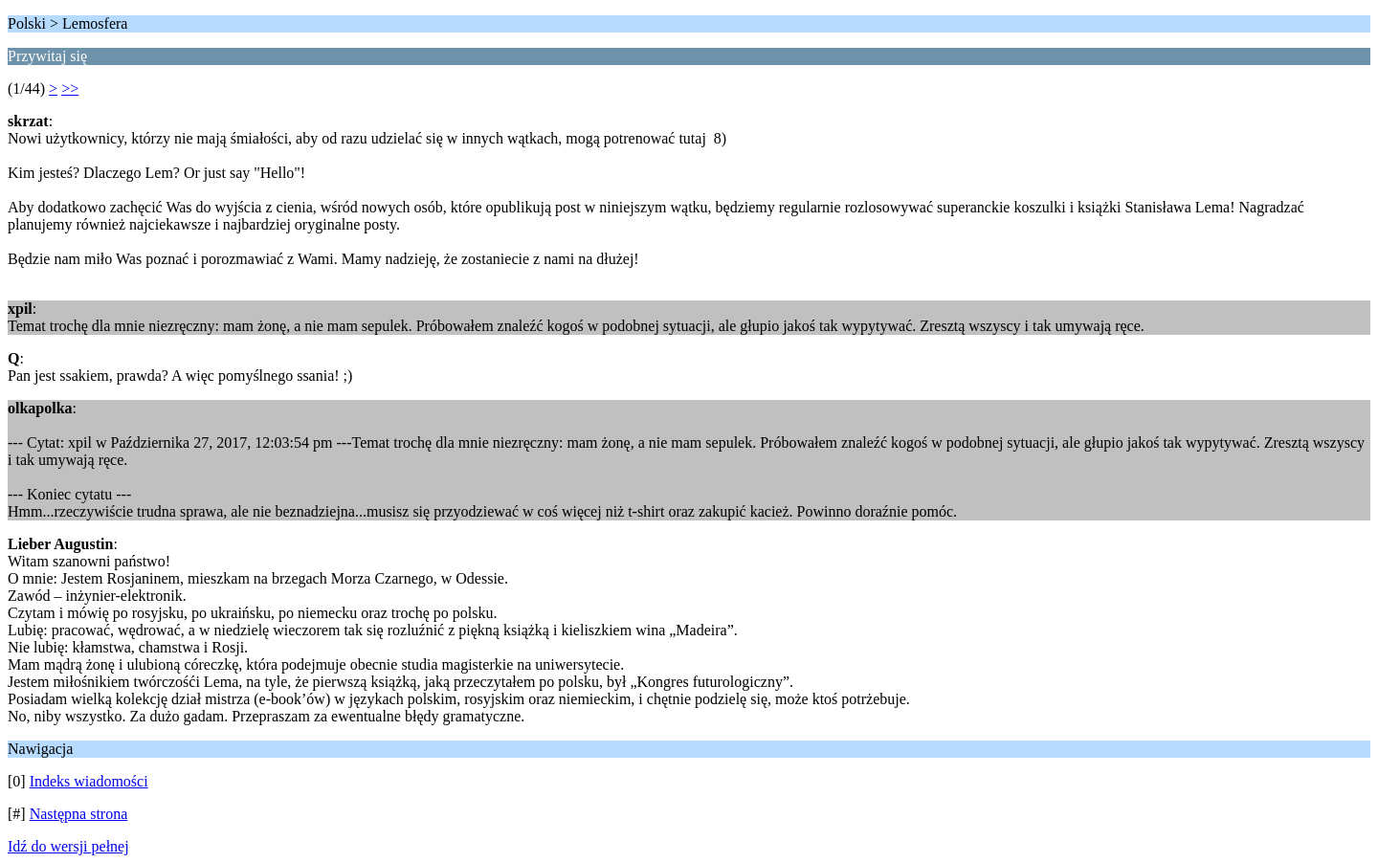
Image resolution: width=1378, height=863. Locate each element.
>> (69, 88)
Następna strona (79, 814)
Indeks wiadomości (89, 781)
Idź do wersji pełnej (68, 846)
